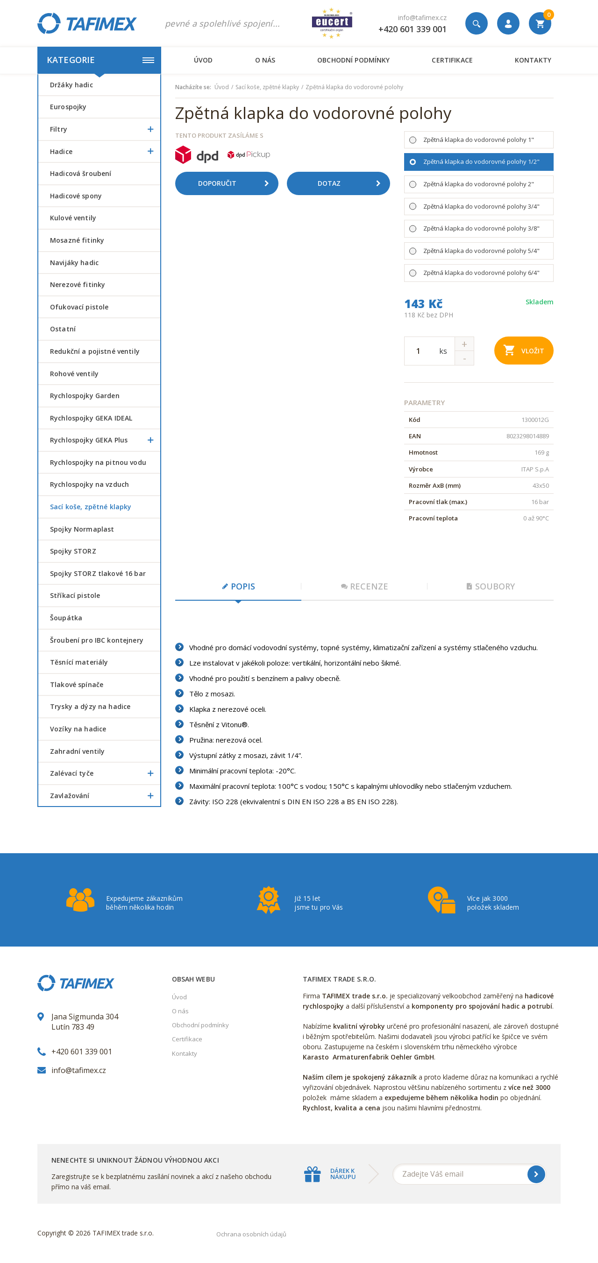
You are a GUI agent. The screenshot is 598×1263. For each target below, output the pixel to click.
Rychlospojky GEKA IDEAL (91, 418)
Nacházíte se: (193, 87)
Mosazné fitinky (77, 240)
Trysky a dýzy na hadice (90, 706)
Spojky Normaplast (82, 529)
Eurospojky (68, 106)
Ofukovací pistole (79, 306)
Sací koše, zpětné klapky (90, 506)
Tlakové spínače (76, 684)
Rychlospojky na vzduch (89, 484)
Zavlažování (105, 796)
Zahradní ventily (77, 751)
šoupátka (66, 617)
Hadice (105, 151)
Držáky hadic (71, 84)
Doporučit (237, 183)
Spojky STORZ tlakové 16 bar (98, 573)
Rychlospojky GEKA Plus (105, 440)
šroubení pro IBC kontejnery (96, 640)
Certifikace (452, 60)
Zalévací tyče (105, 773)
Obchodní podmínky (353, 60)
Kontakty (533, 60)
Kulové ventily (73, 217)
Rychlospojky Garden (85, 395)
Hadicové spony (76, 195)
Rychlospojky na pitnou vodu (98, 462)
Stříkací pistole (75, 595)
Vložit (524, 349)
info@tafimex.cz (422, 17)
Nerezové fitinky (77, 284)
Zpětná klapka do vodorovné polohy (354, 87)
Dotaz (353, 183)
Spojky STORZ (73, 551)
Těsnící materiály (79, 662)
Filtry (105, 129)
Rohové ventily (74, 373)
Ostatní (63, 328)
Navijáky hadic (74, 262)
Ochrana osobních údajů (251, 1234)
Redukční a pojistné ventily (95, 351)
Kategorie (100, 60)
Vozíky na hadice (78, 728)
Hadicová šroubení (80, 173)
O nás (265, 60)
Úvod (203, 60)
